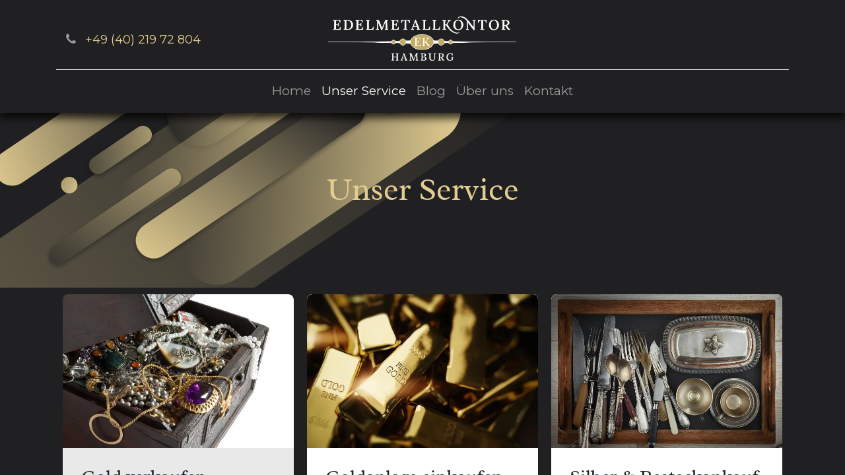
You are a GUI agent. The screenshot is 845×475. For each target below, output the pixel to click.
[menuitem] (291, 91)
